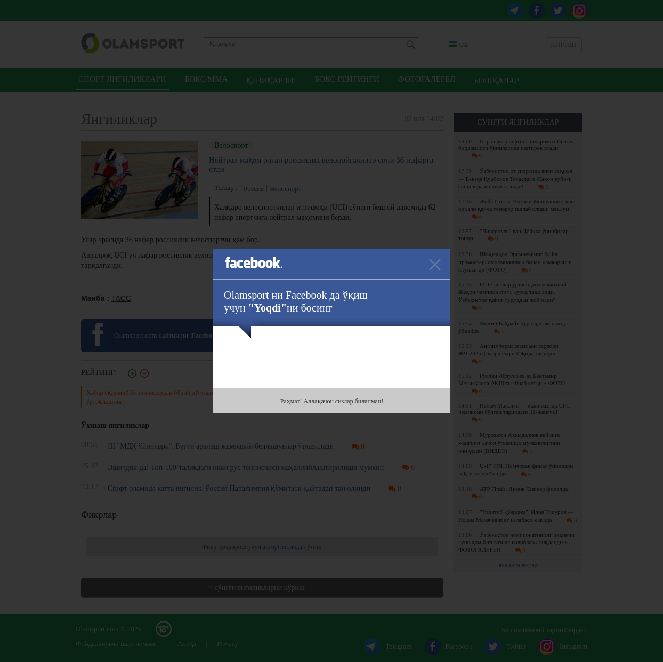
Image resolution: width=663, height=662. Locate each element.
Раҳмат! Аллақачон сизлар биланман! (331, 401)
